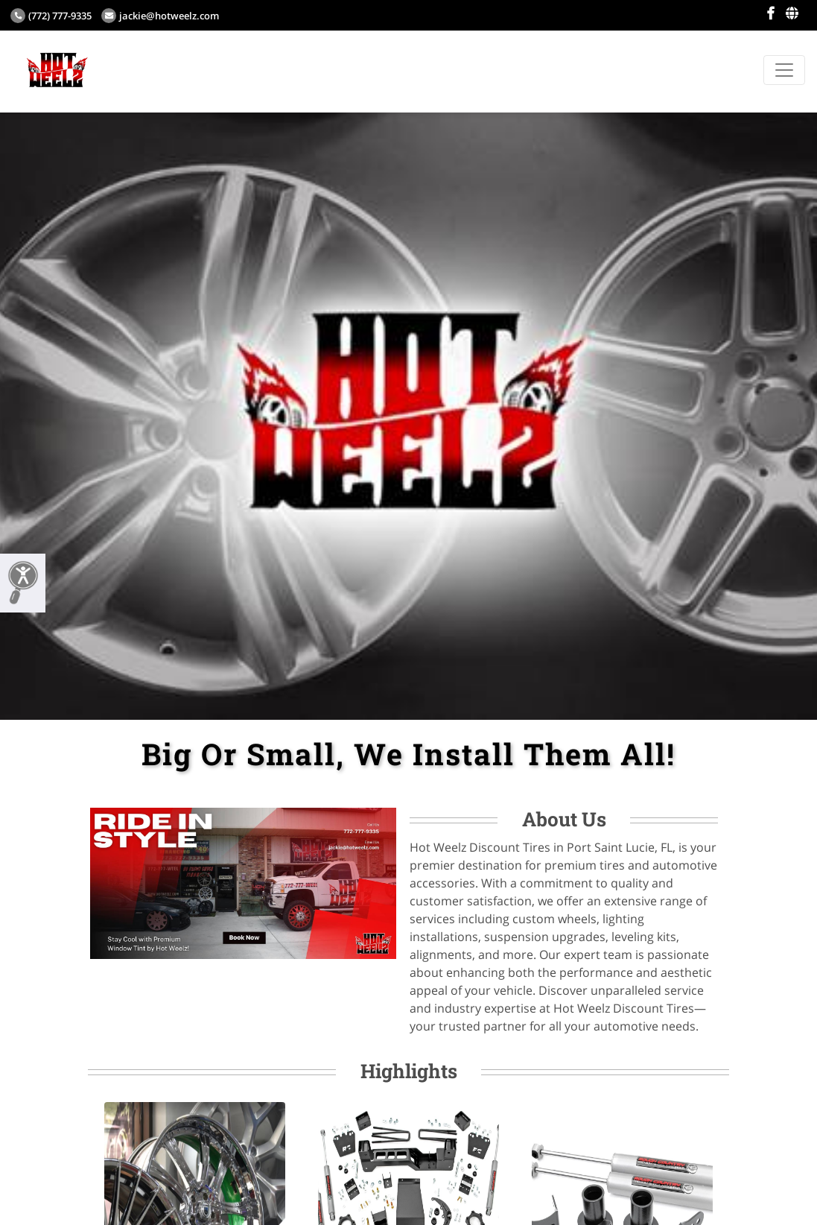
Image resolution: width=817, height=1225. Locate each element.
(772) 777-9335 (51, 15)
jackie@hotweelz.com (160, 15)
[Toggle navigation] (784, 70)
